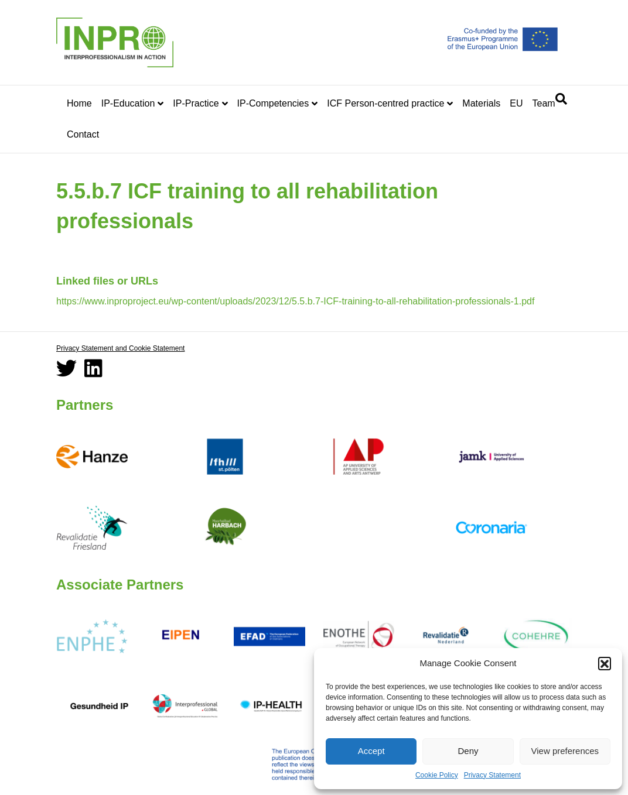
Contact (83, 134)
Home (79, 103)
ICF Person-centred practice (385, 103)
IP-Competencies (273, 103)
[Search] (561, 98)
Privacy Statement (492, 775)
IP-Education (128, 103)
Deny (468, 751)
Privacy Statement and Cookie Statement (120, 348)
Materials (481, 103)
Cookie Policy (436, 775)
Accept (371, 751)
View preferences (565, 751)
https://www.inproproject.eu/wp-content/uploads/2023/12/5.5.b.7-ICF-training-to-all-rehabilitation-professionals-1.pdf (295, 301)
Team (543, 103)
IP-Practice (196, 103)
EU (516, 103)
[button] (604, 663)
